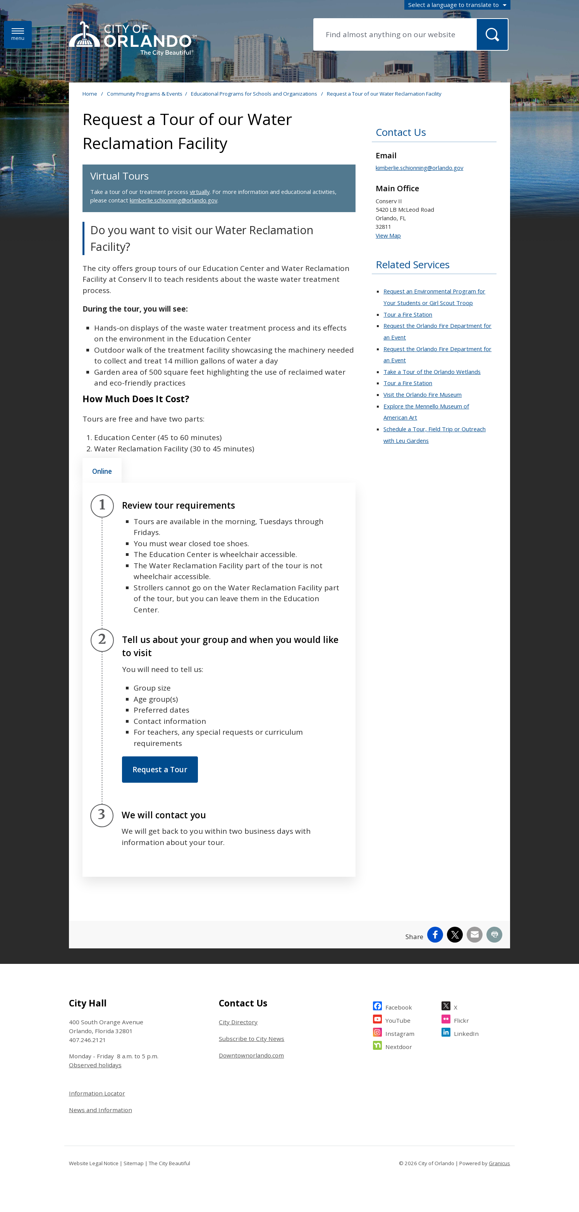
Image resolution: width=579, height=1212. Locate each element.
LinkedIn (466, 1032)
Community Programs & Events (144, 93)
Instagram (399, 1032)
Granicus (499, 1163)
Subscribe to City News (251, 1038)
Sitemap (134, 1163)
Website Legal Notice (94, 1163)
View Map (388, 235)
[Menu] (18, 34)
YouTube (398, 1019)
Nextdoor (398, 1046)
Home (89, 93)
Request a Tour (159, 770)
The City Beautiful (169, 1163)
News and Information (100, 1110)
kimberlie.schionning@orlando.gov (173, 200)
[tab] (102, 470)
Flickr (461, 1019)
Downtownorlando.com (251, 1055)
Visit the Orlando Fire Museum (422, 394)
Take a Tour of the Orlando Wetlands (432, 371)
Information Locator (97, 1093)
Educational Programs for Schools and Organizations (254, 93)
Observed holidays (95, 1065)
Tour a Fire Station (407, 314)
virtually (200, 191)
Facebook (398, 1006)
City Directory (238, 1022)
